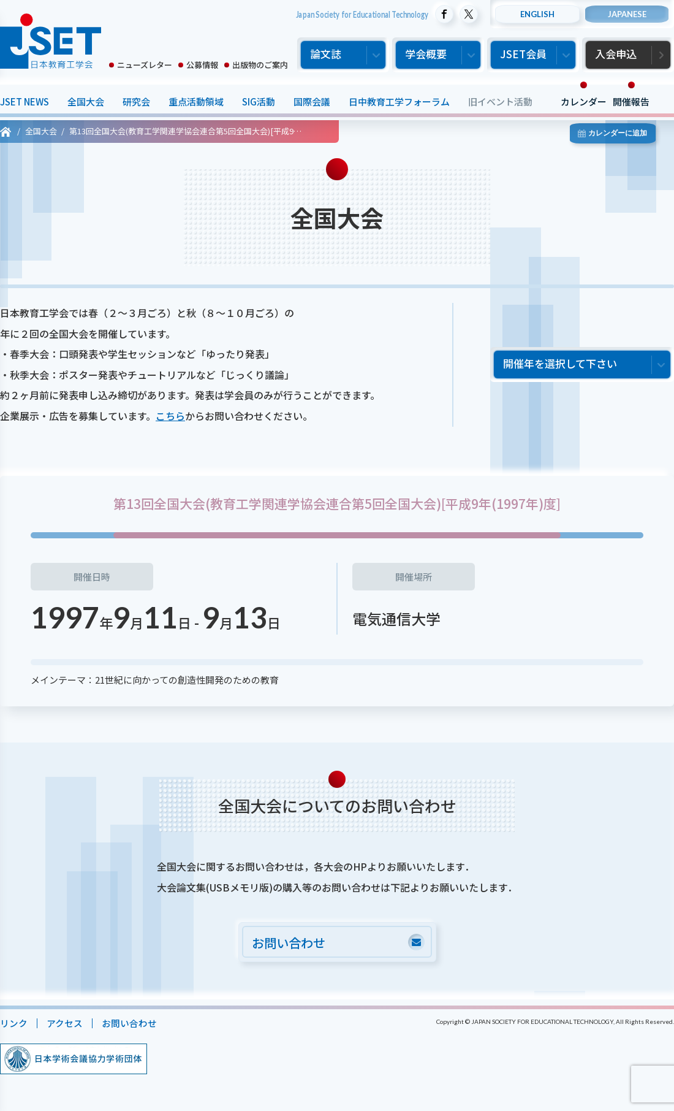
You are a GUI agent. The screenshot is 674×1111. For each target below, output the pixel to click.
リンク (14, 1023)
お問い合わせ (129, 1023)
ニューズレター (144, 65)
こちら (170, 415)
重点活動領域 (196, 101)
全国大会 (85, 101)
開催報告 (631, 101)
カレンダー (584, 101)
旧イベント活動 (500, 101)
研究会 (136, 101)
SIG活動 (258, 101)
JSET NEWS (24, 101)
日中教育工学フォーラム (399, 101)
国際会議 (311, 101)
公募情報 (202, 65)
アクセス (65, 1023)
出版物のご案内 (260, 65)
